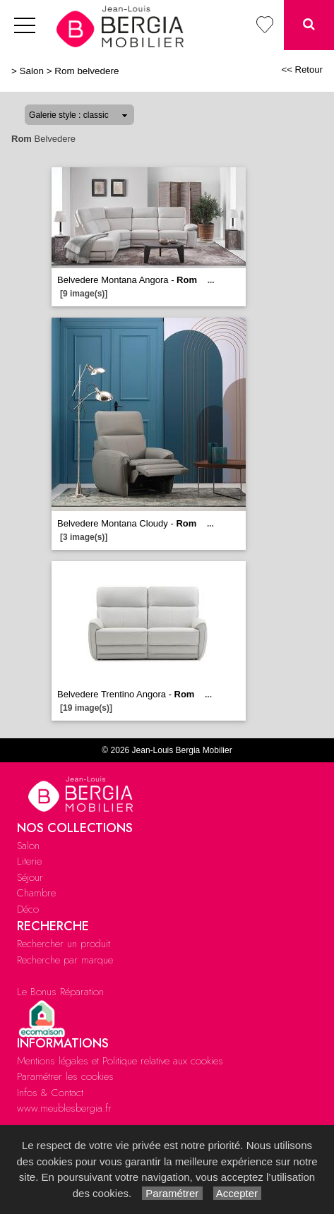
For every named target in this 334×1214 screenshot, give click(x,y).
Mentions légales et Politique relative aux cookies (120, 1061)
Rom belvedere (86, 71)
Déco (28, 909)
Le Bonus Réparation (60, 991)
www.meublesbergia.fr (64, 1108)
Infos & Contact (50, 1092)
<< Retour (302, 69)
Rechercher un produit (63, 943)
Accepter (237, 1193)
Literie (29, 861)
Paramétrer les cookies (65, 1076)
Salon (32, 71)
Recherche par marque (65, 960)
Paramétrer (172, 1193)
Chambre (36, 893)
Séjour (30, 877)
